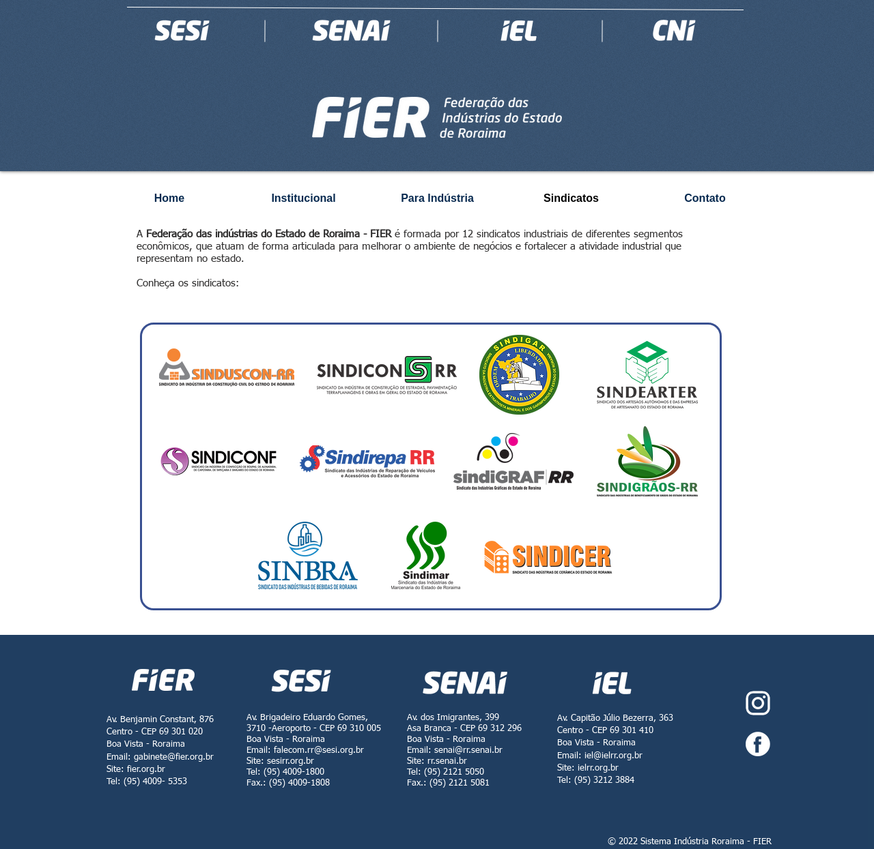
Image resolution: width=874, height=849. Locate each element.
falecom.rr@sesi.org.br (319, 750)
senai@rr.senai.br (468, 750)
